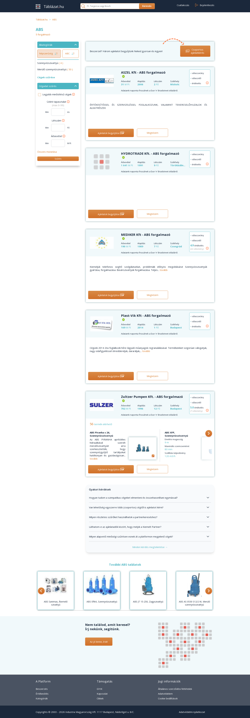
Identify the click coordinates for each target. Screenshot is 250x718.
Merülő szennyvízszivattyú (55, 69)
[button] (209, 434)
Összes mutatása (47, 151)
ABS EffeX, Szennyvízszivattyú (102, 601)
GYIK (99, 688)
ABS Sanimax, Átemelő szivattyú (55, 603)
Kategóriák (42, 698)
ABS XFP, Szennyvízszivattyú (176, 434)
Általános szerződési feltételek (175, 688)
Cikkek (100, 698)
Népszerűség (49, 53)
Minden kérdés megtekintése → (150, 547)
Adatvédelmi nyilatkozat (192, 712)
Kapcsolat (102, 693)
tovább (164, 270)
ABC (70, 53)
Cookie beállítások (168, 698)
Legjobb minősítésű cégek (58, 94)
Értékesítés (42, 693)
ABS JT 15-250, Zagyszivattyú (148, 601)
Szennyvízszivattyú (50, 63)
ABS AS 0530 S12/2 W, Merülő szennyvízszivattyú (194, 603)
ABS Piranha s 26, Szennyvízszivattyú (101, 434)
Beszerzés (42, 688)
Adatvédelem (165, 693)
